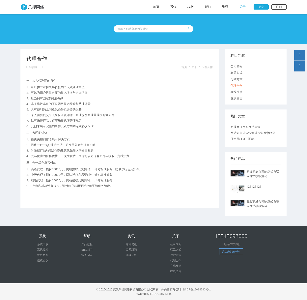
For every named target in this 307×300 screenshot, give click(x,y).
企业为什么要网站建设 (245, 127)
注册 (279, 7)
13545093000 (231, 236)
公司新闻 (131, 249)
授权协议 (42, 260)
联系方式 (236, 72)
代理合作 (207, 67)
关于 (242, 7)
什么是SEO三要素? (243, 139)
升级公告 (131, 255)
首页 (156, 7)
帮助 (208, 7)
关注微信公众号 (231, 251)
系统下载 (42, 244)
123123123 (254, 187)
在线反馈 (236, 92)
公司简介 (236, 66)
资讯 (225, 7)
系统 (173, 7)
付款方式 (236, 79)
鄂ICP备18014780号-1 (197, 289)
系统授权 (42, 249)
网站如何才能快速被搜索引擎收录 (253, 133)
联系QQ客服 (231, 244)
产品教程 (87, 244)
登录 (261, 7)
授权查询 (42, 255)
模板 (190, 7)
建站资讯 (131, 244)
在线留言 (236, 98)
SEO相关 (87, 249)
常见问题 (87, 255)
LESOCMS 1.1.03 (161, 293)
